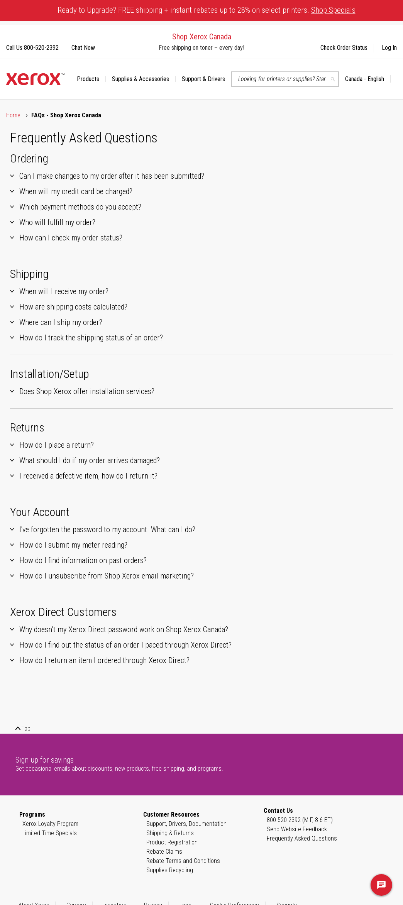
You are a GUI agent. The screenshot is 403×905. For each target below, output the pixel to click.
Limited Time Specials (49, 833)
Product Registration (172, 842)
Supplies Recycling (169, 870)
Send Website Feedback (297, 829)
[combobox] (285, 79)
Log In (389, 47)
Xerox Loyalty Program (50, 823)
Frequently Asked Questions (302, 838)
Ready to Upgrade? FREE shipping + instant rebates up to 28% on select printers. (207, 10)
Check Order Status (343, 47)
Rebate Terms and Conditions (183, 860)
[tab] (201, 176)
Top (25, 728)
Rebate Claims (164, 851)
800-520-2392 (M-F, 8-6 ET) (300, 820)
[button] (368, 79)
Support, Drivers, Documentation (186, 823)
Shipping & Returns (170, 833)
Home (14, 115)
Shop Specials (333, 10)
